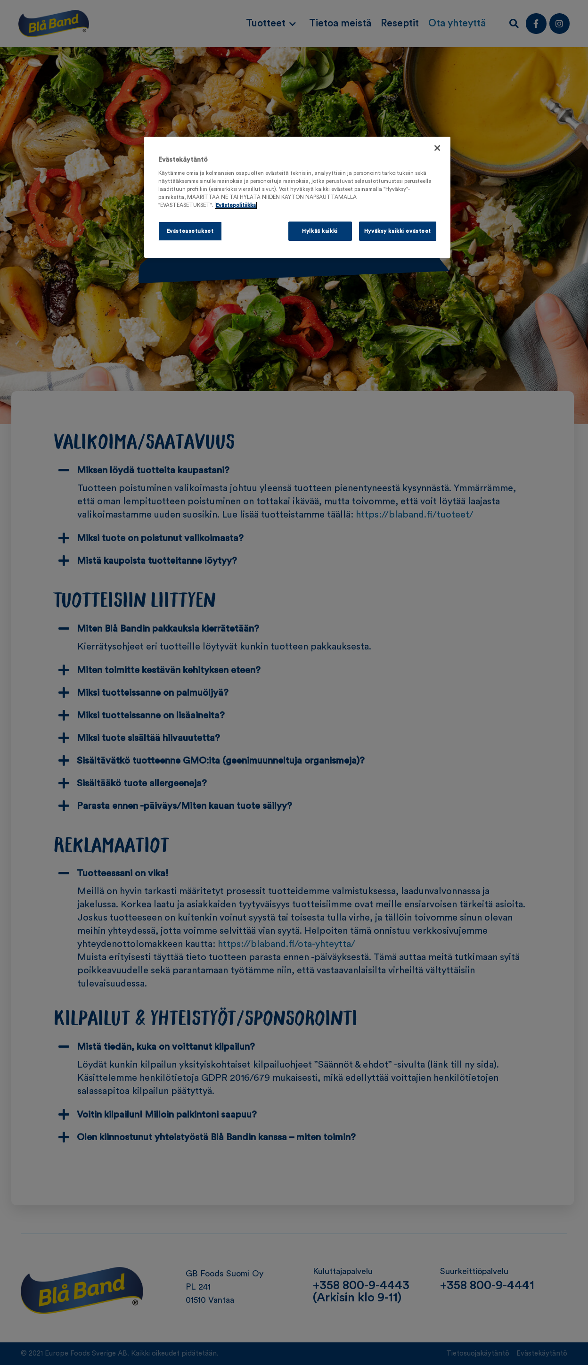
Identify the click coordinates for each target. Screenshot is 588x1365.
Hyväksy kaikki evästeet (397, 231)
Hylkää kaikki (319, 231)
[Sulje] (437, 148)
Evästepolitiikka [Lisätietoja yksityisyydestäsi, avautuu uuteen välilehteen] (236, 205)
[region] (297, 197)
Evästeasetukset (190, 231)
